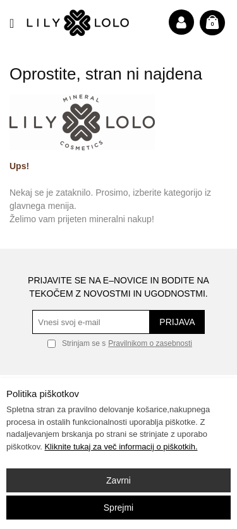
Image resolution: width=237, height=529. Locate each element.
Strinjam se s (76, 343)
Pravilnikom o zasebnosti (150, 343)
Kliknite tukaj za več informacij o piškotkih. (120, 446)
